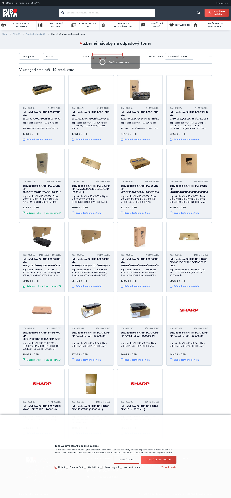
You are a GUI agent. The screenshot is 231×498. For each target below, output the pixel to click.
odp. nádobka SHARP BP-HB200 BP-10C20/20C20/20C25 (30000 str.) (188, 262)
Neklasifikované (132, 467)
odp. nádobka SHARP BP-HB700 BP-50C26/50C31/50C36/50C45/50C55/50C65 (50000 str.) (42, 337)
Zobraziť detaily (168, 467)
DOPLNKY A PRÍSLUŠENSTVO (123, 25)
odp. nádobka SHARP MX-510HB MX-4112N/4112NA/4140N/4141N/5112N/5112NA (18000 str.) (140, 117)
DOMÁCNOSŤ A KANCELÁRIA (215, 25)
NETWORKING (182, 25)
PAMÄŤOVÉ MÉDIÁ (157, 25)
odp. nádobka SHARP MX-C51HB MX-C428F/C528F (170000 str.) (42, 408)
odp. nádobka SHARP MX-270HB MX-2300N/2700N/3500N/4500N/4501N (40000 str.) (41, 117)
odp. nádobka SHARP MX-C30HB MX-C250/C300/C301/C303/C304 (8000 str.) (91, 189)
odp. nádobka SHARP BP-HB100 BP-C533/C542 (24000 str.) (90, 408)
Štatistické (93, 467)
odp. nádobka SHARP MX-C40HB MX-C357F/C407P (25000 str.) (91, 334)
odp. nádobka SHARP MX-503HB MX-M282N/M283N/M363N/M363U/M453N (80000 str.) (189, 190)
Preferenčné (76, 467)
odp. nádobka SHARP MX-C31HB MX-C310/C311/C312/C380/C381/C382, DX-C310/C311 (189, 117)
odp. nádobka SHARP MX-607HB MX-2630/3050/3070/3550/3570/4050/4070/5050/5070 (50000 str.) (42, 264)
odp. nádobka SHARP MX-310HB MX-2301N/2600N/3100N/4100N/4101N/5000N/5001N (91, 117)
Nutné (61, 467)
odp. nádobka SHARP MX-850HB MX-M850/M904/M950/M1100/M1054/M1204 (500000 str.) (140, 190)
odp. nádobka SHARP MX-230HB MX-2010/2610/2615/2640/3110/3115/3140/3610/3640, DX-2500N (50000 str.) (42, 192)
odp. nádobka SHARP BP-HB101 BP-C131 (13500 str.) (139, 408)
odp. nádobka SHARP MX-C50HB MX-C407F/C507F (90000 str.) (140, 334)
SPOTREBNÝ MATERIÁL (56, 25)
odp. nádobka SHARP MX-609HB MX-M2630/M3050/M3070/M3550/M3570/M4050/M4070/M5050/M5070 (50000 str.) (91, 266)
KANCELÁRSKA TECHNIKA (21, 25)
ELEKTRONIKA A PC (88, 25)
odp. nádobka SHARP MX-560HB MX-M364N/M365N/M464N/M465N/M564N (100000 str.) (140, 264)
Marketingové (111, 467)
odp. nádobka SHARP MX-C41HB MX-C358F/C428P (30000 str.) (189, 334)
